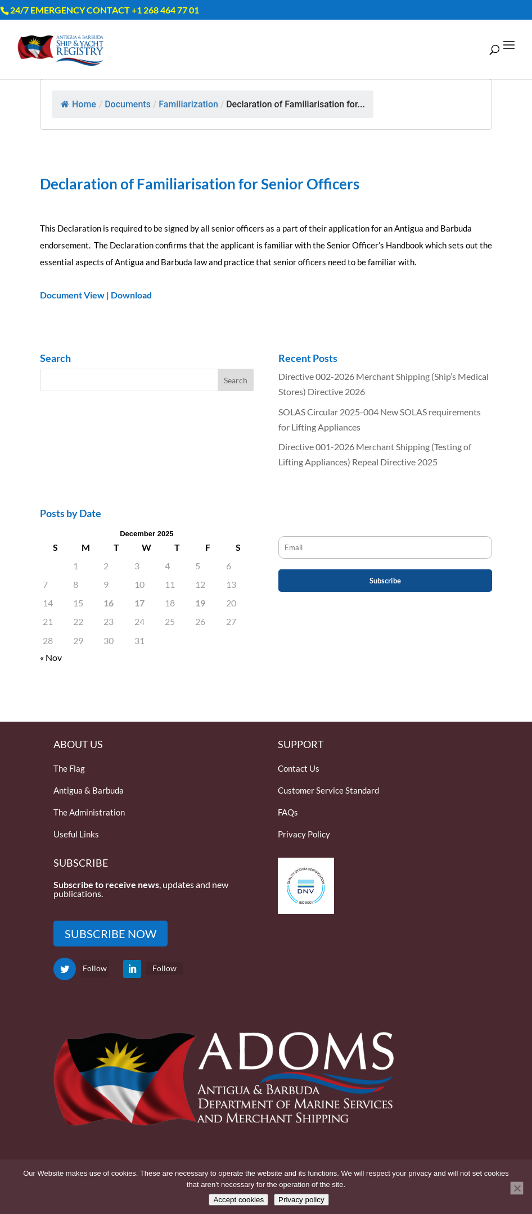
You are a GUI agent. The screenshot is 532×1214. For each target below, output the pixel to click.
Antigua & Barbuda (88, 790)
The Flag (69, 768)
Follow (95, 968)
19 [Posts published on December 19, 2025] (200, 602)
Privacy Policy (304, 834)
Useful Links (76, 834)
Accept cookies (238, 1199)
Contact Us (298, 768)
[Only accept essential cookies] (517, 1188)
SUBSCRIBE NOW (110, 933)
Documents (128, 104)
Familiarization (188, 104)
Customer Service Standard (328, 790)
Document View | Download (96, 294)
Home (78, 104)
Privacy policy (301, 1199)
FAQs (288, 812)
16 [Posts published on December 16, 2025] (108, 602)
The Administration (89, 812)
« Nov (51, 657)
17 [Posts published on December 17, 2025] (139, 602)
